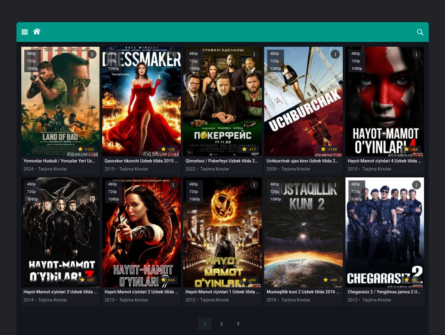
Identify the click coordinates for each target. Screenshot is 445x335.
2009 (271, 169)
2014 (28, 300)
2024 (28, 169)
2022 (190, 169)
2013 (109, 300)
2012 (190, 300)
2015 (109, 169)
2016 (271, 300)
